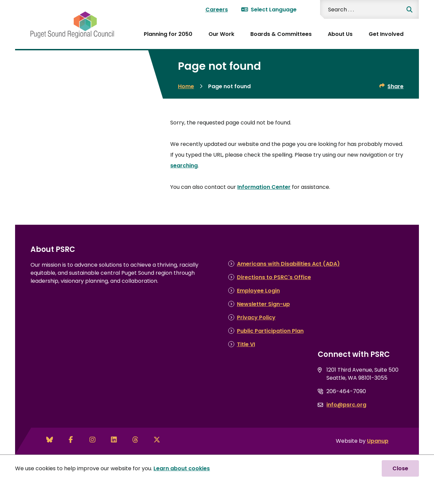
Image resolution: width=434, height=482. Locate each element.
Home (186, 86)
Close (400, 468)
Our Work (221, 34)
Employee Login (258, 290)
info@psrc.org (346, 405)
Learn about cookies (181, 468)
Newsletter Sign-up (263, 304)
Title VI (246, 344)
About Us (340, 34)
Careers (216, 9)
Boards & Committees (281, 34)
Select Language (269, 9)
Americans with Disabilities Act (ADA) (288, 264)
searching (184, 165)
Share (395, 86)
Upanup (377, 441)
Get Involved (386, 34)
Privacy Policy (256, 317)
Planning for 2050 (168, 34)
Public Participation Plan (270, 331)
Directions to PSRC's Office (274, 277)
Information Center (264, 187)
